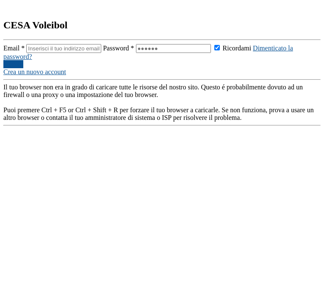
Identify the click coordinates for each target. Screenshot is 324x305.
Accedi (13, 64)
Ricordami (233, 48)
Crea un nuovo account (34, 71)
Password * (157, 48)
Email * (53, 48)
